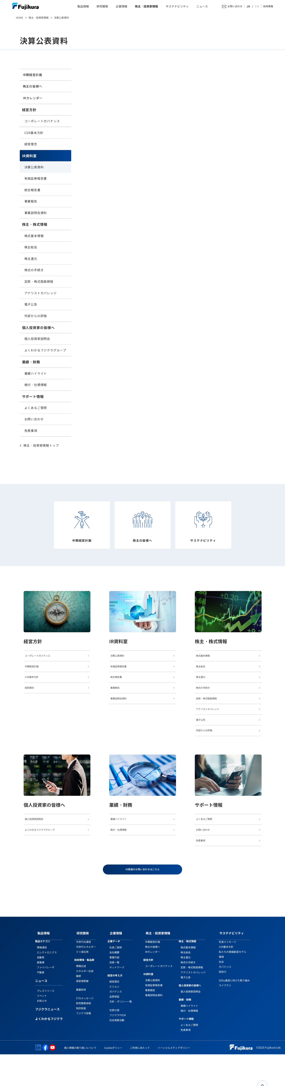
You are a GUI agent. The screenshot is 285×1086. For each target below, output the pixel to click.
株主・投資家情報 (146, 6)
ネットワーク (116, 999)
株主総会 (30, 247)
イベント (42, 1027)
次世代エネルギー (86, 978)
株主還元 (30, 258)
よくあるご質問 (35, 408)
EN (257, 6)
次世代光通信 (83, 973)
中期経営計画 (31, 74)
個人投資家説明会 (37, 339)
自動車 (40, 989)
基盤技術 (81, 1021)
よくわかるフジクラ (49, 1051)
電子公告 (30, 304)
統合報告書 (32, 190)
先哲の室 (114, 1042)
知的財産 (81, 1040)
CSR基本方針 (34, 133)
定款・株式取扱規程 (38, 281)
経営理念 (30, 144)
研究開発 (102, 6)
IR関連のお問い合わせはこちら (142, 903)
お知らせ (42, 1032)
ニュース (202, 6)
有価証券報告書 (35, 178)
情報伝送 (81, 997)
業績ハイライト (35, 373)
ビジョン (114, 1018)
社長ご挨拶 (115, 979)
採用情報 (268, 6)
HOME (19, 17)
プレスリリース (45, 1022)
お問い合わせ (238, 6)
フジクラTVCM (117, 1047)
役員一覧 (114, 994)
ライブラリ (225, 1017)
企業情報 (121, 6)
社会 (221, 993)
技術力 (222, 1003)
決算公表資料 (34, 167)
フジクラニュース (47, 1041)
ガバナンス (115, 1023)
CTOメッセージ (84, 1030)
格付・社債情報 (35, 385)
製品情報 (83, 6)
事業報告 (30, 201)
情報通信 (42, 979)
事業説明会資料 (35, 213)
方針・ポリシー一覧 (120, 1033)
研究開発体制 (83, 1035)
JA (252, 6)
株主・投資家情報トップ (41, 445)
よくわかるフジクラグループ (45, 350)
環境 (221, 988)
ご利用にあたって (140, 1079)
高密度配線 (82, 1012)
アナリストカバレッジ (40, 293)
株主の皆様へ (31, 86)
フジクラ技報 (83, 1045)
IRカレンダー (32, 98)
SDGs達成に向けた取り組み (234, 1012)
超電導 (40, 994)
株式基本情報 (34, 236)
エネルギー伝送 (84, 1002)
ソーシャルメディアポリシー (174, 1079)
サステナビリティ (177, 6)
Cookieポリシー (113, 1079)
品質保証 (114, 1028)
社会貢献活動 (116, 1052)
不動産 (40, 1004)
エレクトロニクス (47, 984)
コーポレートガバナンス (42, 121)
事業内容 (114, 989)
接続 (78, 1007)
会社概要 (114, 984)
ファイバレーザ (45, 999)
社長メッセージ (227, 973)
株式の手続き (34, 270)
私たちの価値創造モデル (232, 983)
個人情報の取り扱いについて (80, 1079)
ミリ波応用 (82, 983)
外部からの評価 (35, 316)
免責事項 (30, 430)
